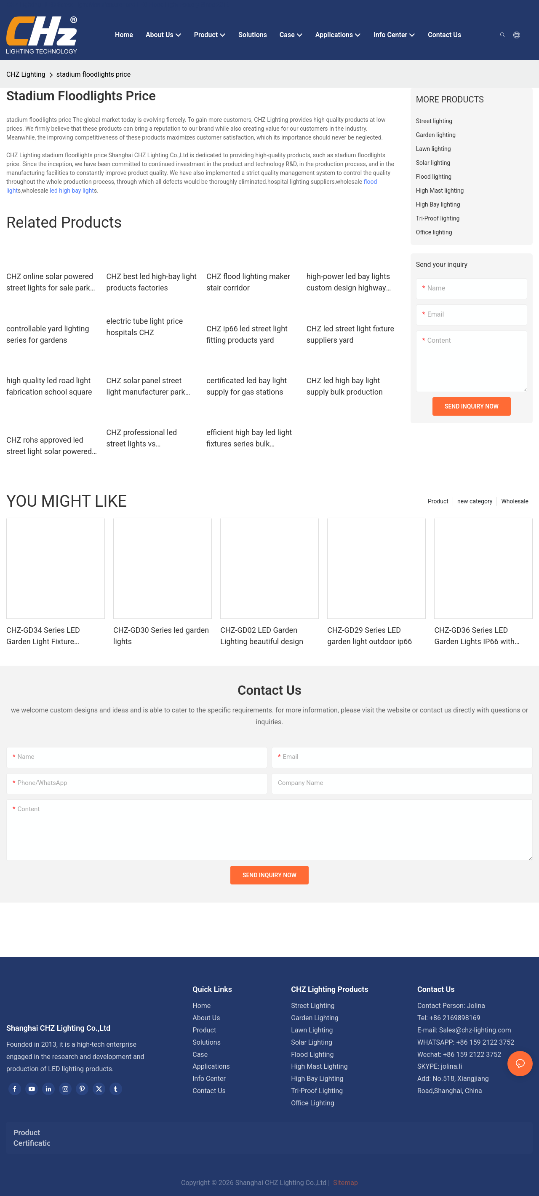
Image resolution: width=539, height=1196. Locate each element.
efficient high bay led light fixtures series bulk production (249, 438)
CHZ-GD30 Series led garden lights (161, 636)
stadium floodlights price (93, 74)
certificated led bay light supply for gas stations (246, 386)
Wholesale (514, 501)
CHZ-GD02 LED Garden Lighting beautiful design (261, 636)
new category (474, 501)
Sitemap (344, 1183)
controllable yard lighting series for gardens (47, 334)
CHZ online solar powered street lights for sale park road (49, 282)
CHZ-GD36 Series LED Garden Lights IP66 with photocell (474, 636)
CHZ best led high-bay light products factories (152, 282)
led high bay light (72, 190)
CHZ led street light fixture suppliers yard (350, 334)
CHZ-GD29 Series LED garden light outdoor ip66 (369, 636)
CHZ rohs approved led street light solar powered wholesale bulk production (50, 446)
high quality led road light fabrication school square (49, 386)
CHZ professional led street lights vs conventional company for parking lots (150, 438)
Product (438, 501)
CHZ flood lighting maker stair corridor (248, 282)
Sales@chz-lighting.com (475, 1030)
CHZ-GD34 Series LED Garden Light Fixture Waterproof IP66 (43, 636)
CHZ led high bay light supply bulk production (345, 386)
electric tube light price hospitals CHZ (145, 327)
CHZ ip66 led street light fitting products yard (247, 334)
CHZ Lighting (25, 74)
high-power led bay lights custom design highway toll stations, (348, 282)
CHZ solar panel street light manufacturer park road (146, 387)
